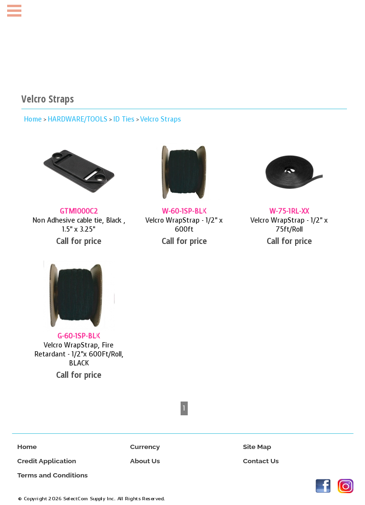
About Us (145, 461)
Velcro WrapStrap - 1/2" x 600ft (184, 225)
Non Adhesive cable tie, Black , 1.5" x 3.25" (78, 225)
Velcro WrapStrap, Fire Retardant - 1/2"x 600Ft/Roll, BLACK (79, 354)
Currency (145, 446)
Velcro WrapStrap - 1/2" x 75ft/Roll (289, 225)
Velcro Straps (160, 119)
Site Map (257, 446)
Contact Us (261, 461)
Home (33, 119)
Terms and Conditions (52, 475)
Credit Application (46, 461)
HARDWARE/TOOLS (77, 119)
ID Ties (123, 119)
